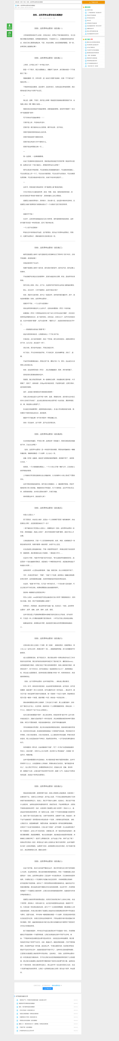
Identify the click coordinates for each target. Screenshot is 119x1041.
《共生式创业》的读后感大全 (27, 1010)
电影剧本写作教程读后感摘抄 (27, 1003)
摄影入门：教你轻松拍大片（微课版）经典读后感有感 (33, 1023)
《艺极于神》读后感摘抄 (25, 1027)
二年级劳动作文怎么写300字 (26, 1030)
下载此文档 (93, 2)
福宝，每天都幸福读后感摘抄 (27, 1006)
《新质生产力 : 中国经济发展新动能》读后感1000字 (33, 1000)
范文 (25, 2)
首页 (21, 2)
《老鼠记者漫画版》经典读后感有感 (28, 1013)
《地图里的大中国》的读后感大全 (28, 1017)
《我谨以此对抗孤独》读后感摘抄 (28, 1020)
